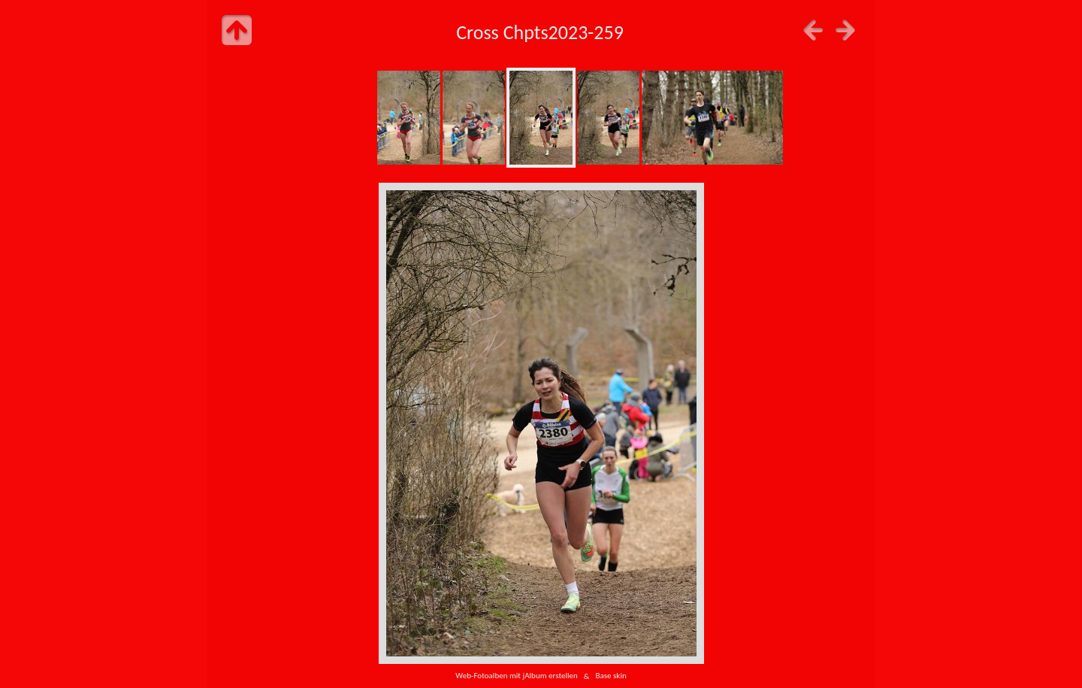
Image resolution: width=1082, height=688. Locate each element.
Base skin (610, 676)
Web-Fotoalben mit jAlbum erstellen (516, 676)
